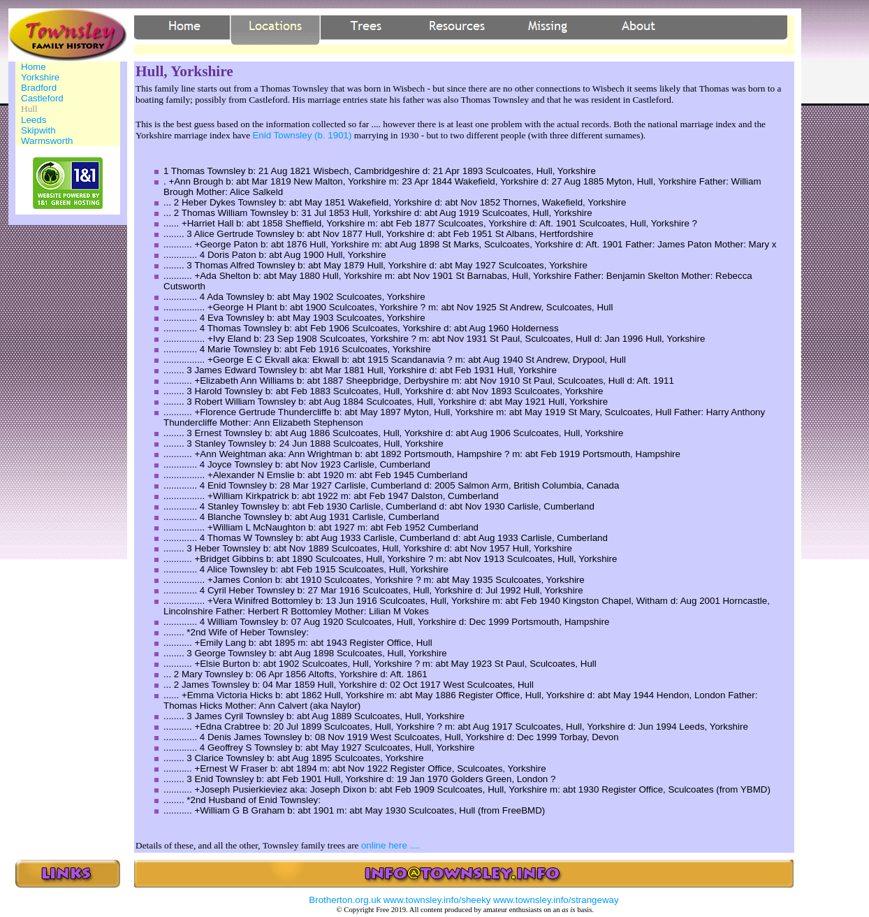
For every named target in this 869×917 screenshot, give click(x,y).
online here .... (390, 845)
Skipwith (38, 130)
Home (33, 67)
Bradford (39, 87)
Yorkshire (40, 77)
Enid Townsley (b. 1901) (301, 135)
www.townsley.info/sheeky (437, 900)
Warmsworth (47, 141)
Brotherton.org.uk (345, 900)
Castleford (42, 98)
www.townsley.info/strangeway (556, 900)
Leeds (33, 120)
